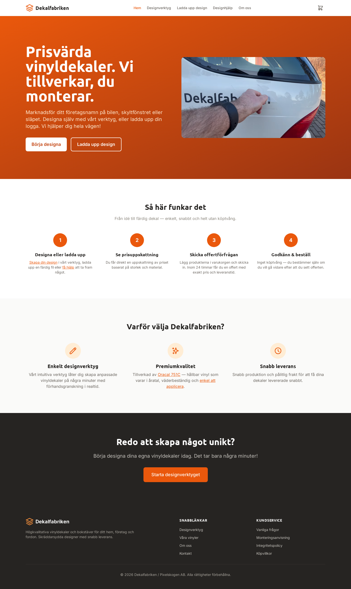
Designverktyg (159, 8)
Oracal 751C (169, 374)
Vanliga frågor (267, 530)
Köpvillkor (264, 553)
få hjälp (68, 267)
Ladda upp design (192, 8)
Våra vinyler (188, 537)
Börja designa (46, 144)
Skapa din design (43, 262)
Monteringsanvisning (273, 537)
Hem (137, 8)
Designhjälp (223, 8)
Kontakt (185, 553)
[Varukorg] (320, 8)
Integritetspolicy (269, 545)
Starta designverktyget (175, 474)
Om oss (245, 8)
